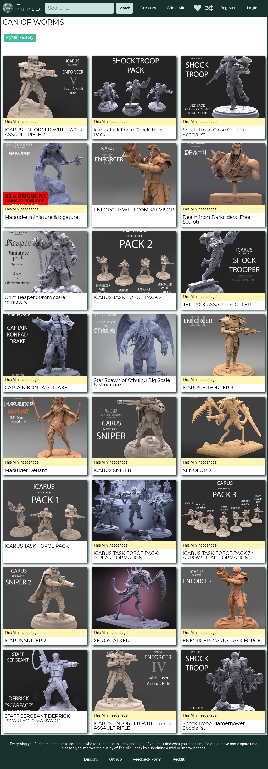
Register (228, 8)
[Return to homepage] (9, 8)
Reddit (178, 759)
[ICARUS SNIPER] (134, 457)
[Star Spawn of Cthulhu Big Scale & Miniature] (134, 374)
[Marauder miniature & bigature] (45, 204)
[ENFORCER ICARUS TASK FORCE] (223, 627)
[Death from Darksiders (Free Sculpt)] (223, 204)
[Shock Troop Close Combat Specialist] (223, 116)
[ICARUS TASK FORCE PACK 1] (45, 540)
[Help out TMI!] (209, 8)
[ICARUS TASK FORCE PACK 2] (134, 291)
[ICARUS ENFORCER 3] (223, 374)
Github (115, 759)
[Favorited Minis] (197, 8)
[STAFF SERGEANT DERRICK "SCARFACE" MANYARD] (45, 710)
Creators (148, 8)
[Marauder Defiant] (45, 457)
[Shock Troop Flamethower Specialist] (223, 710)
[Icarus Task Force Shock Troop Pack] (134, 116)
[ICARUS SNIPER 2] (45, 627)
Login (252, 8)
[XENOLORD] (223, 457)
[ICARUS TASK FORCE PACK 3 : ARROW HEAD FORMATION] (223, 540)
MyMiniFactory (20, 38)
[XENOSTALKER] (134, 627)
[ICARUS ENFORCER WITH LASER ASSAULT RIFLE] (134, 710)
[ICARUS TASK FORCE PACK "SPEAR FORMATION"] (134, 540)
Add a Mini (176, 8)
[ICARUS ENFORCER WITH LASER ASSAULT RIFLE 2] (45, 116)
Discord (91, 759)
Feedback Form (147, 759)
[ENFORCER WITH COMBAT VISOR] (134, 204)
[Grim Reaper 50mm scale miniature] (45, 291)
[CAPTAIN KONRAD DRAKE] (45, 374)
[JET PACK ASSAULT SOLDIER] (223, 291)
